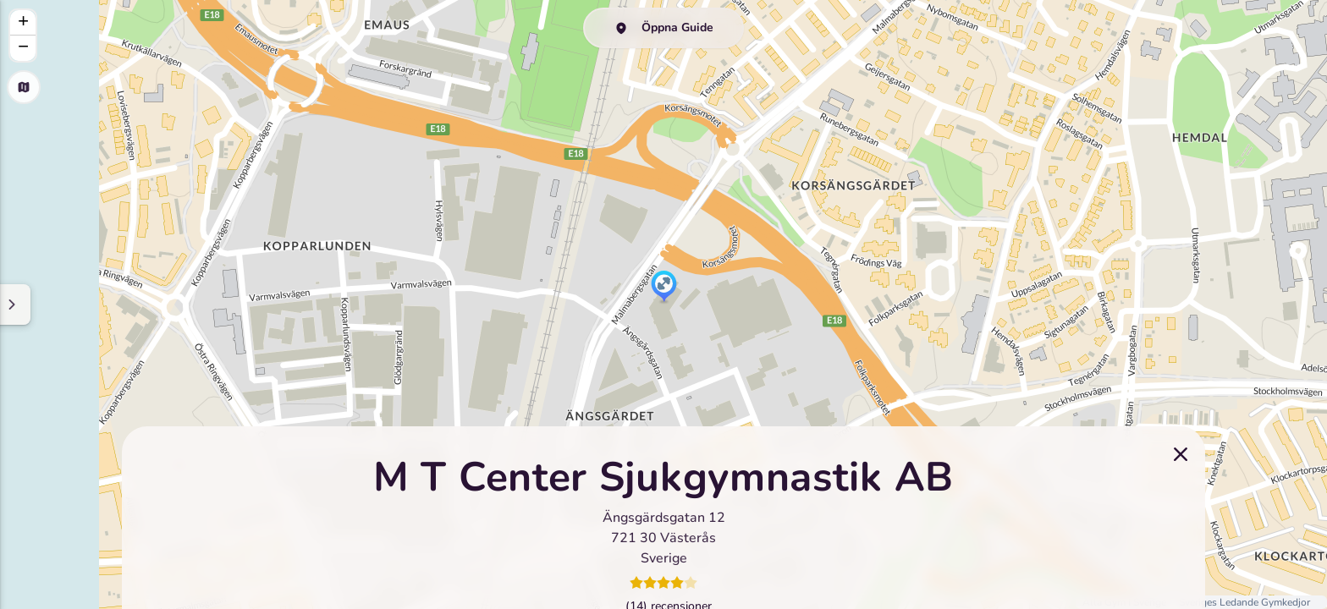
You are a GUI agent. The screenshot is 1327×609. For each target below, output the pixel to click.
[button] (664, 287)
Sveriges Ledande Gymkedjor (1244, 602)
